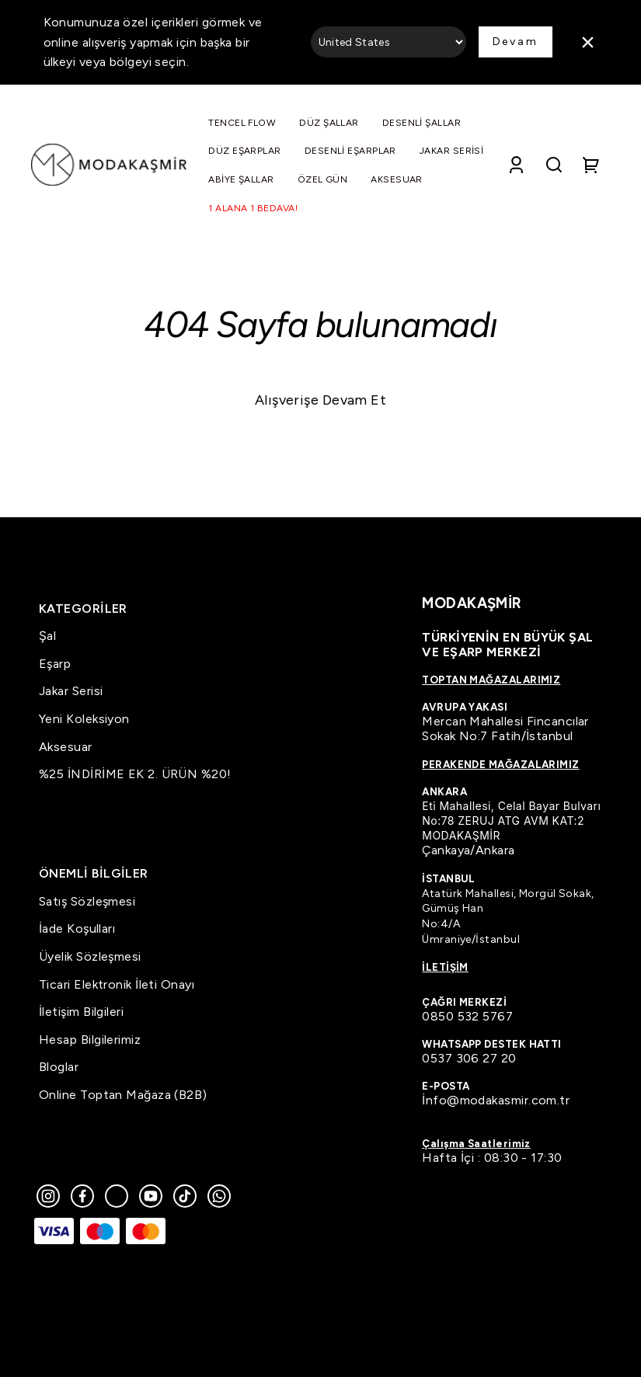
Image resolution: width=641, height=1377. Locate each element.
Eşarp (55, 663)
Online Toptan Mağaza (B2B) (123, 1094)
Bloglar (58, 1066)
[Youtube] (150, 1196)
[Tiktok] (185, 1196)
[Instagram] (48, 1196)
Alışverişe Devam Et (321, 400)
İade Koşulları (77, 928)
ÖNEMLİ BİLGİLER (93, 873)
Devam (515, 41)
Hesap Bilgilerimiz (90, 1039)
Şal (47, 635)
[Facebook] (82, 1196)
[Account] (516, 165)
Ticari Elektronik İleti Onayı (116, 984)
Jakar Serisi (71, 690)
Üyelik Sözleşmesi (90, 956)
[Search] (554, 165)
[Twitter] (116, 1196)
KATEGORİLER (83, 608)
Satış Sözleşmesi (87, 901)
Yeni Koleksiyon (84, 718)
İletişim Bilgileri (81, 1011)
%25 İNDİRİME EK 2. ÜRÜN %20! (135, 774)
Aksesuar (65, 746)
